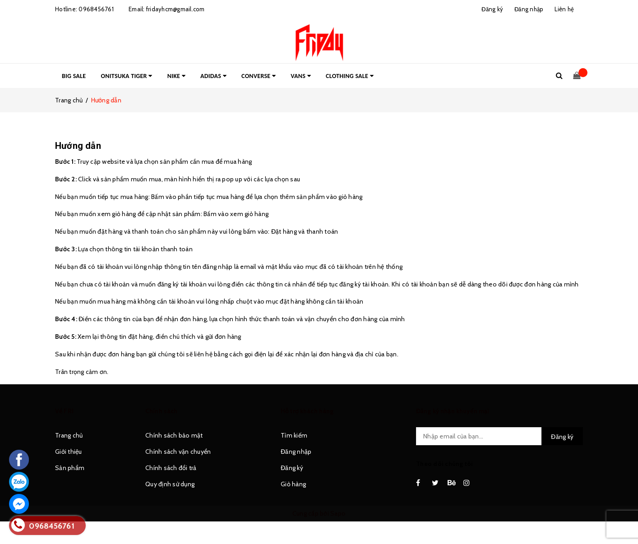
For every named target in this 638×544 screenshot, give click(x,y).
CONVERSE (258, 76)
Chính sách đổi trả (171, 468)
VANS (301, 76)
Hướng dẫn (78, 145)
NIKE (176, 76)
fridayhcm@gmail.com (175, 9)
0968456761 (96, 9)
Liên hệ (564, 9)
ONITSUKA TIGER (127, 76)
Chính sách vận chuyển (178, 451)
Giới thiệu (68, 451)
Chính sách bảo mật (174, 435)
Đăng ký (292, 468)
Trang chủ (69, 435)
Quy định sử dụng (169, 484)
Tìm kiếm (294, 435)
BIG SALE (74, 76)
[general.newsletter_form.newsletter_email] (499, 436)
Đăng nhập (296, 451)
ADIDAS (213, 76)
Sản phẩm (69, 468)
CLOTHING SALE (350, 76)
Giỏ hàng (293, 484)
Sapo (338, 513)
